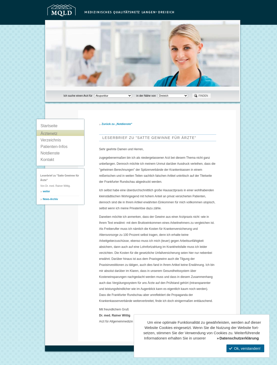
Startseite (49, 126)
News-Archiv (50, 199)
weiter (46, 191)
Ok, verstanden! (244, 348)
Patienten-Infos (54, 146)
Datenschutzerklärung (239, 338)
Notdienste (50, 153)
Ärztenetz (49, 133)
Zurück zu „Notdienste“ (117, 123)
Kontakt (47, 159)
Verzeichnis (51, 140)
